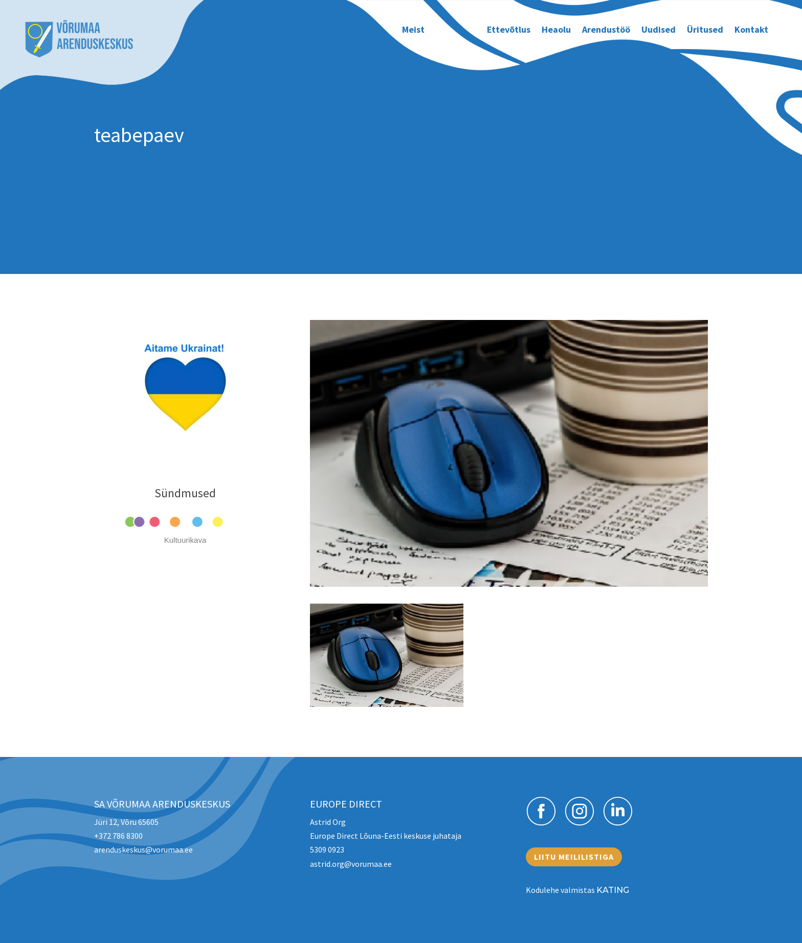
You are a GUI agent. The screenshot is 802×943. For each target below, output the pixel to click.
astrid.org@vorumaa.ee (351, 864)
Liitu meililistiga (574, 857)
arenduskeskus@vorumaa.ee (143, 849)
